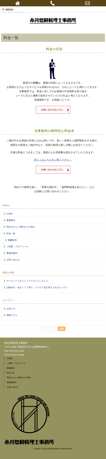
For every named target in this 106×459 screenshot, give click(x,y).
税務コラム (11, 315)
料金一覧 (10, 233)
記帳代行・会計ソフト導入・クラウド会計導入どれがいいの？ (37, 287)
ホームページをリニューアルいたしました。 (28, 281)
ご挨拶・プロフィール (17, 246)
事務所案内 (11, 253)
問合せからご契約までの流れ (20, 227)
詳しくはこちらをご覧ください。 (53, 159)
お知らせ (10, 309)
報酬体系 (12, 240)
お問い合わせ (13, 260)
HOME (9, 214)
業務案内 (10, 220)
